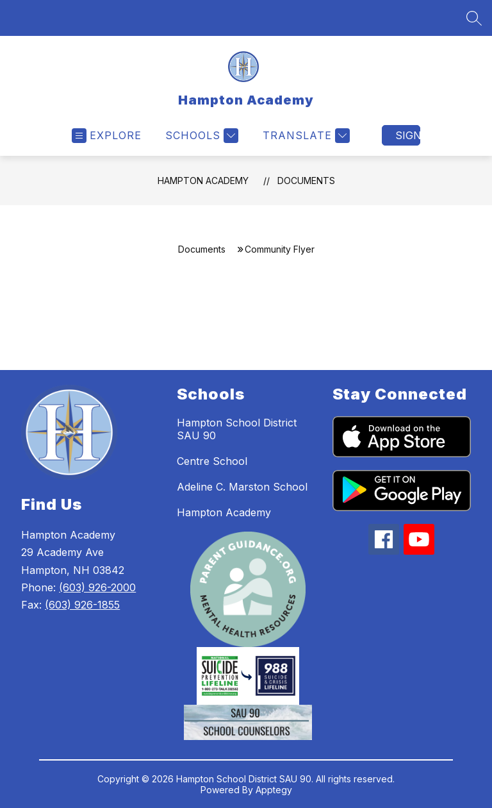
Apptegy (274, 789)
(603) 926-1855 (82, 604)
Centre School (212, 461)
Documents (306, 180)
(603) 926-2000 (97, 587)
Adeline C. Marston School (242, 486)
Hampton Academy (203, 180)
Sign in (407, 135)
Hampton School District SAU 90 (237, 429)
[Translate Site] (304, 136)
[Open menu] (107, 136)
